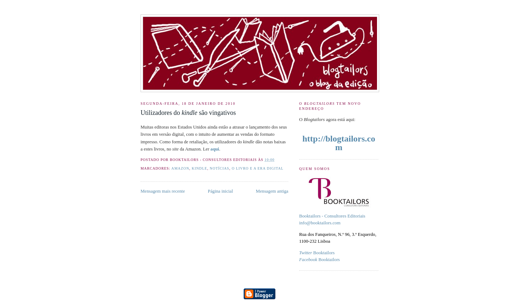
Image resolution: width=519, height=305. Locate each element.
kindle (199, 168)
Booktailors (316, 252)
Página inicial (220, 191)
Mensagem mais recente (163, 191)
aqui (214, 149)
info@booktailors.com (320, 222)
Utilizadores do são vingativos (188, 112)
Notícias (219, 168)
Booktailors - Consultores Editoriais (332, 216)
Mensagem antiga (272, 191)
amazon (181, 168)
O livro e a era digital (258, 168)
